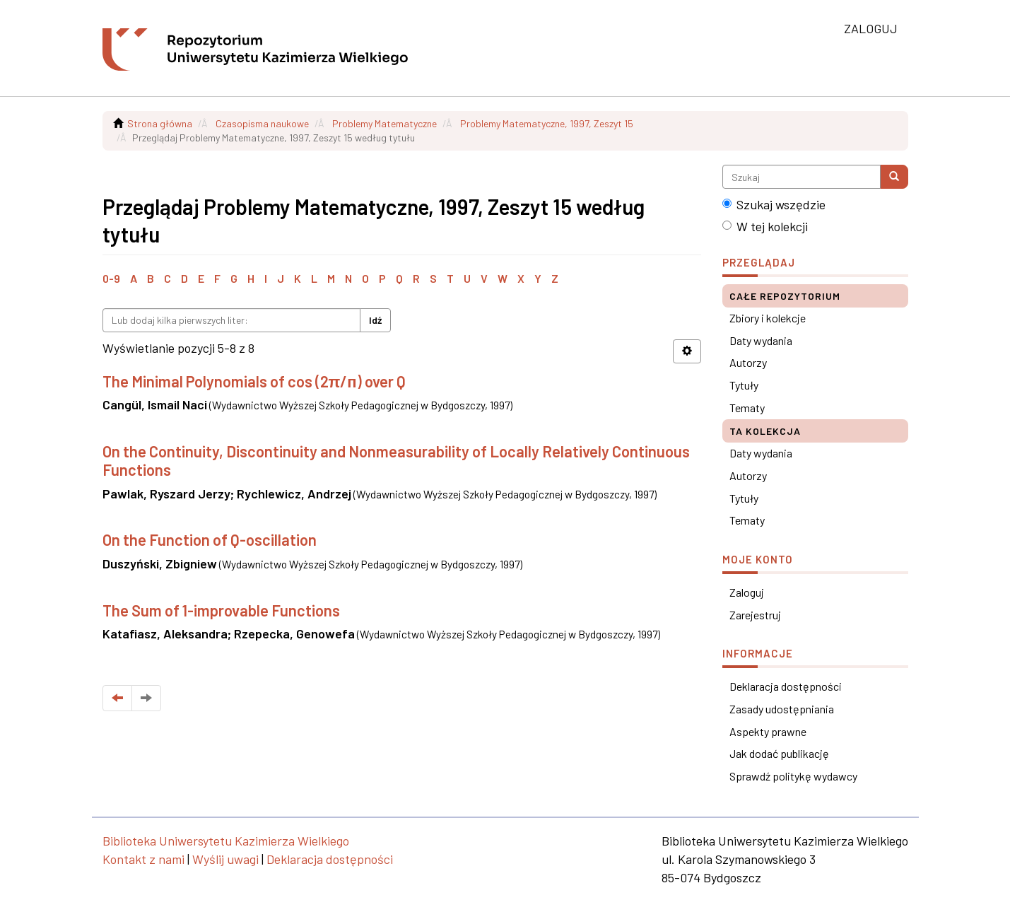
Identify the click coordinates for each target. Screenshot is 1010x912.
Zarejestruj (755, 614)
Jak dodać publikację (779, 753)
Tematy (747, 407)
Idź (375, 320)
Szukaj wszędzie (774, 204)
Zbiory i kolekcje (767, 318)
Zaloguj (746, 592)
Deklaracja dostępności (785, 686)
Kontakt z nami (143, 859)
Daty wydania (760, 340)
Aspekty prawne (767, 731)
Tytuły (743, 385)
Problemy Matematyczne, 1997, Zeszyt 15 (546, 123)
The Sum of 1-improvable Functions (221, 610)
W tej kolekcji (765, 226)
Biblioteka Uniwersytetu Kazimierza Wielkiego (225, 840)
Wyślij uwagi (225, 859)
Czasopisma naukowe (262, 123)
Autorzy (748, 362)
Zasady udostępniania (781, 708)
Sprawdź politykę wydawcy (793, 776)
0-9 (111, 278)
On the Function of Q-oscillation (209, 539)
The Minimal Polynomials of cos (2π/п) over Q (254, 381)
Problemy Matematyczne (384, 123)
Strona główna (159, 123)
